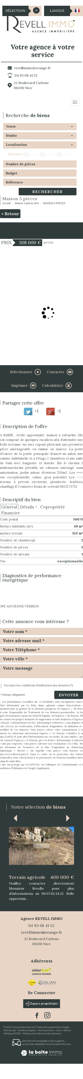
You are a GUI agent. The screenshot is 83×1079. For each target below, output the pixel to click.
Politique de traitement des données (42, 1033)
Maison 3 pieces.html (27, 203)
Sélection (15, 10)
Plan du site (10, 1030)
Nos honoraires (46, 1030)
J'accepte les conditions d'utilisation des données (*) (38, 685)
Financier (10, 512)
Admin (67, 1030)
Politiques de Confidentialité (62, 764)
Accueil (6, 203)
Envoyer (69, 694)
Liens (59, 1030)
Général (9, 506)
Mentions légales (27, 1030)
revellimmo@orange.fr (32, 68)
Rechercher (47, 191)
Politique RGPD (12, 1033)
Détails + (28, 506)
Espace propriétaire (41, 1004)
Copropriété (52, 506)
